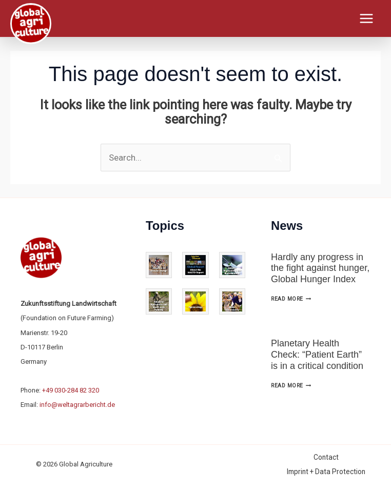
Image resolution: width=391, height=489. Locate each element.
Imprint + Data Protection (326, 471)
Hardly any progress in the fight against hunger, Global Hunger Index (320, 268)
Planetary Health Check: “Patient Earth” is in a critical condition (317, 354)
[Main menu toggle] (367, 18)
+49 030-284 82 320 (70, 390)
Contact (326, 457)
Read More (291, 299)
